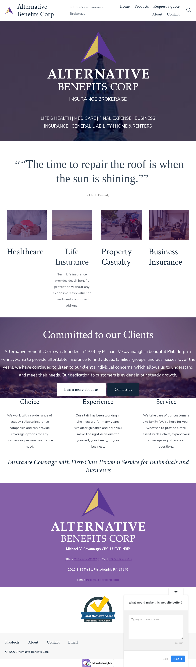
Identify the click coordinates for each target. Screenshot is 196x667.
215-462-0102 (85, 559)
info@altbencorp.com (102, 579)
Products (141, 6)
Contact (173, 14)
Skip (165, 658)
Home (125, 6)
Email (73, 642)
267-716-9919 (120, 559)
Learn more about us (81, 389)
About (157, 14)
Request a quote (166, 6)
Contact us (123, 389)
